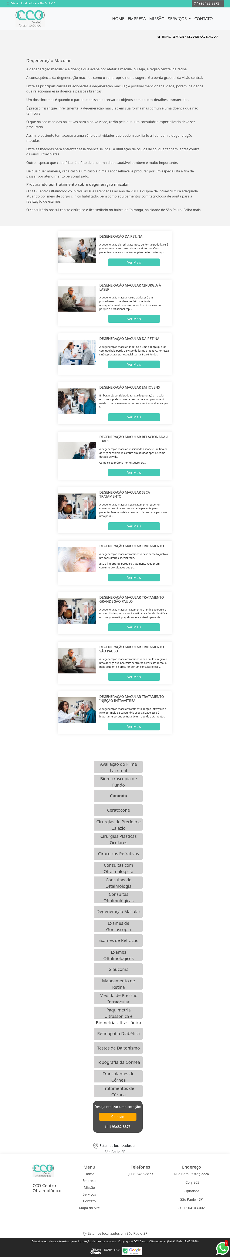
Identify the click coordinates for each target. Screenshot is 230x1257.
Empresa (137, 18)
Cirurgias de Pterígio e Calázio (118, 825)
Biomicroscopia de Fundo (118, 781)
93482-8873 (121, 1126)
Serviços (178, 18)
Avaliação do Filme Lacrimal (118, 767)
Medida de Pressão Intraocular (118, 998)
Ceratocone (118, 810)
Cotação (117, 1116)
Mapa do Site (89, 1208)
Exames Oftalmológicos (118, 955)
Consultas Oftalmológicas (118, 897)
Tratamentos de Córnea (118, 1091)
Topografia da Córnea (118, 1062)
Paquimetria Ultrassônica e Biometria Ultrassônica (118, 1013)
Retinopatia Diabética (118, 1033)
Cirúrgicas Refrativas (118, 853)
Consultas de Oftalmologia (118, 883)
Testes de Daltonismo (118, 1048)
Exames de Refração (118, 940)
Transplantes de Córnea (118, 1076)
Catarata (118, 796)
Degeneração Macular (118, 911)
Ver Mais (134, 262)
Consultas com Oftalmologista (118, 868)
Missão (157, 18)
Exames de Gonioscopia (118, 926)
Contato (203, 18)
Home (118, 18)
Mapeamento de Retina (118, 984)
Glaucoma (118, 969)
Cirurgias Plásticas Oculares (118, 839)
